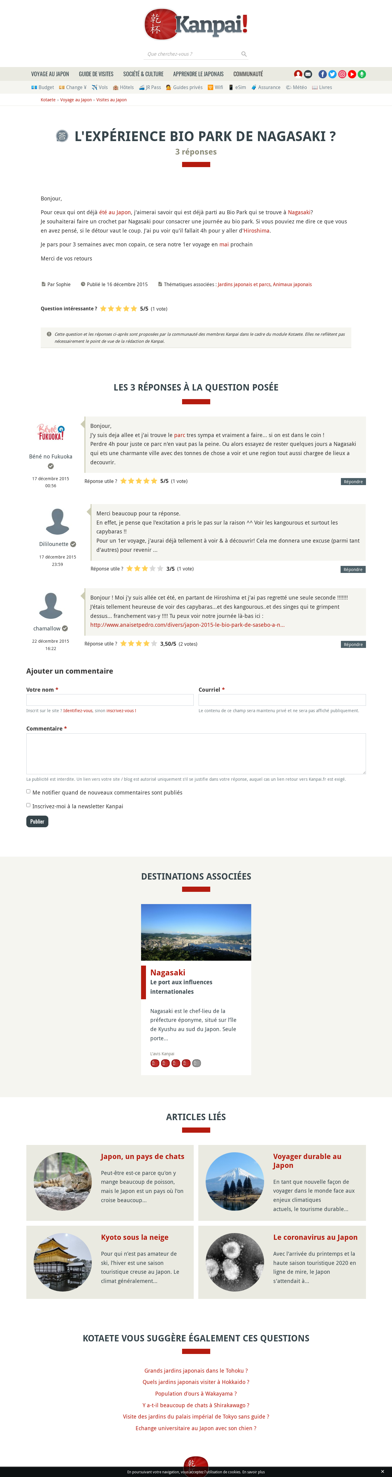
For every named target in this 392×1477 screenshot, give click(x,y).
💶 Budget (42, 87)
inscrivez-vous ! (121, 710)
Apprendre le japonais (198, 74)
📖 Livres (322, 87)
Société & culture (143, 74)
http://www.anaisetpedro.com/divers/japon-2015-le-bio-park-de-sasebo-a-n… (187, 624)
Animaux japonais (292, 284)
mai (224, 244)
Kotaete (48, 100)
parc (179, 435)
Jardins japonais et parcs (244, 284)
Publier (37, 821)
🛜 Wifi (215, 87)
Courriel (212, 689)
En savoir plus (253, 1471)
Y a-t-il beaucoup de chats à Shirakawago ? (196, 1405)
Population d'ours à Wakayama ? (196, 1393)
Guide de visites (96, 74)
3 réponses (196, 151)
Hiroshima (257, 230)
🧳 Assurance (266, 87)
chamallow (46, 628)
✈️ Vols (99, 87)
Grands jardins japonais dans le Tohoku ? (196, 1370)
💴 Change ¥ (73, 87)
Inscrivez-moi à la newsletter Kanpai (77, 806)
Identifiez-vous (77, 710)
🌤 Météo (296, 87)
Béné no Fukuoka (51, 456)
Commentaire (46, 728)
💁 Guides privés (184, 87)
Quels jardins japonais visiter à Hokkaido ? (196, 1381)
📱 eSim (237, 87)
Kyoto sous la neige (135, 1237)
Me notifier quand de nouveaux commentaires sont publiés (107, 792)
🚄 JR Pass (150, 87)
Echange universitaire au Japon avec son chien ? (196, 1428)
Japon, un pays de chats (143, 1156)
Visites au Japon (111, 100)
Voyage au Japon (50, 74)
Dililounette (54, 544)
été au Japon (115, 212)
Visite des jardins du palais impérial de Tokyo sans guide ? (196, 1416)
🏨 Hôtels (123, 87)
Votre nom (42, 689)
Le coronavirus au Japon (315, 1237)
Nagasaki (299, 212)
